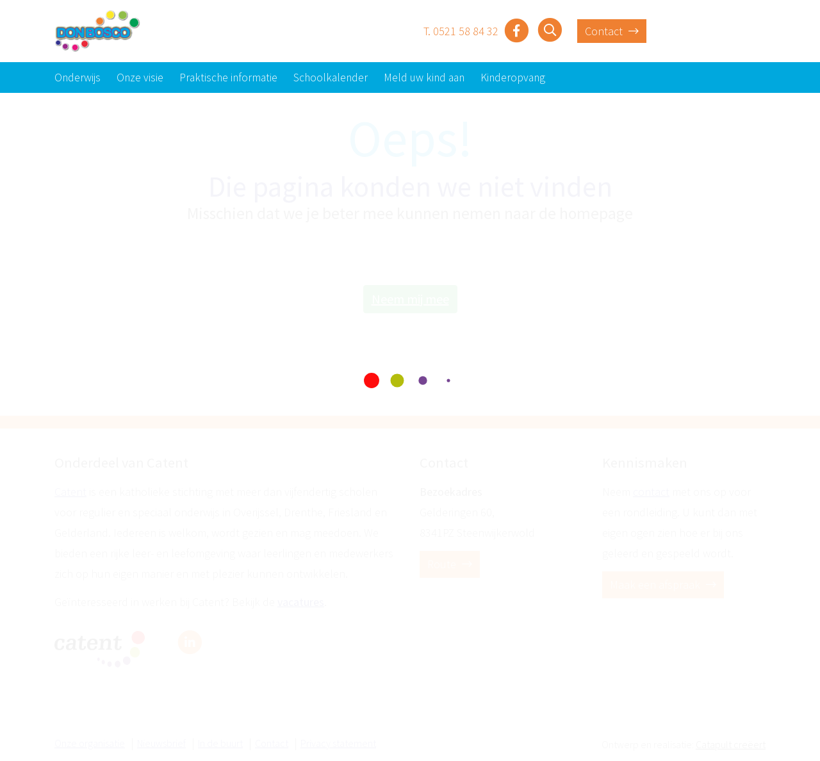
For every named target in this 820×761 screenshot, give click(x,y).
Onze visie (140, 77)
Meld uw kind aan (424, 77)
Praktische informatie (228, 77)
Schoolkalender (330, 77)
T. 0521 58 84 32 (460, 31)
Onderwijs (77, 77)
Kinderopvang (512, 77)
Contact (612, 31)
